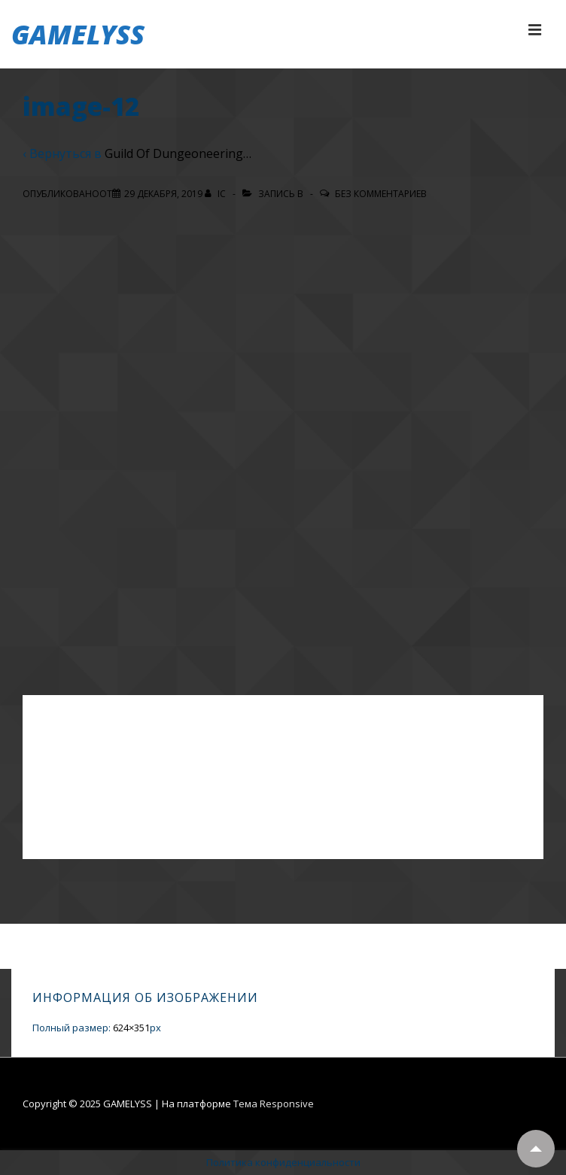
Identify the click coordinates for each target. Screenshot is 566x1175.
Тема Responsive (273, 1103)
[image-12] (163, 193)
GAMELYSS (78, 34)
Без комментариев (381, 193)
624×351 (131, 1027)
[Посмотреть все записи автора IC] (216, 193)
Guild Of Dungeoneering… (178, 153)
